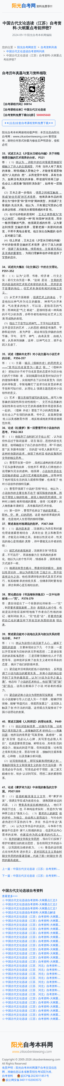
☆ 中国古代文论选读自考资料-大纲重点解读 (28, 912)
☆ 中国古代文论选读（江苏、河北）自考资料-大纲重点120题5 (33, 978)
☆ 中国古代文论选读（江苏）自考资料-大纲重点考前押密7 (33, 937)
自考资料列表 (25, 51)
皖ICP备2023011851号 (33, 1076)
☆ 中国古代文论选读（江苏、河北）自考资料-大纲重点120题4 (33, 982)
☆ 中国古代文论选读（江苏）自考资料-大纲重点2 (32, 1002)
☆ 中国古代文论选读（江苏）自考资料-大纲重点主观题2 (33, 1015)
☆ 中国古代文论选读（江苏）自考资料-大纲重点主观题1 (33, 1019)
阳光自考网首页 (26, 47)
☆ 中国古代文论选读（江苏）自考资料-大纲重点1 (32, 1006)
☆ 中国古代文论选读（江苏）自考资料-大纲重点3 (32, 998)
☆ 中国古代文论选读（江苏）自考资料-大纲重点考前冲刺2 (33, 929)
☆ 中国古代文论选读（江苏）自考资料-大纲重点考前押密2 (33, 957)
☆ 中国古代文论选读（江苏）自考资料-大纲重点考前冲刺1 (33, 933)
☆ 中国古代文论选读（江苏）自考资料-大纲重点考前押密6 (33, 941)
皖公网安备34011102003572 (21, 1080)
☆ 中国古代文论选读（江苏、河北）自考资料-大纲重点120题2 (33, 990)
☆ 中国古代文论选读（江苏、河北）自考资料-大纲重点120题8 (33, 965)
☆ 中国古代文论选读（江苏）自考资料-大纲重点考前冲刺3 (33, 925)
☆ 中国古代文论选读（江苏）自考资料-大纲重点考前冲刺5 (33, 916)
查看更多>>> (10, 896)
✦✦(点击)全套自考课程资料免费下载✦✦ (28, 123)
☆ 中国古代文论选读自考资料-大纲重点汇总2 (29, 904)
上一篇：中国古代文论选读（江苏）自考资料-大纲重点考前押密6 (32, 869)
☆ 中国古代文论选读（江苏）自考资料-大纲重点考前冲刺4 (33, 920)
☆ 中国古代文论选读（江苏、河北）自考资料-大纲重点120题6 (33, 974)
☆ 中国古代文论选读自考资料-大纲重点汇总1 (29, 908)
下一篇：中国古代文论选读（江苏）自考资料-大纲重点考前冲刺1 (32, 876)
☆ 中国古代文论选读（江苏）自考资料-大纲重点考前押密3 (33, 953)
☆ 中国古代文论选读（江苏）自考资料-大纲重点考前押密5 (33, 945)
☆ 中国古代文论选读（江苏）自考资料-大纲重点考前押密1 (33, 961)
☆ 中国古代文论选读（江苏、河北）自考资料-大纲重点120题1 (33, 994)
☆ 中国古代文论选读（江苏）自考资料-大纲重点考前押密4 (33, 949)
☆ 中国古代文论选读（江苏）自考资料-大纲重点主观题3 (33, 1010)
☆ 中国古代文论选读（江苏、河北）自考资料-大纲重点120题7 (33, 970)
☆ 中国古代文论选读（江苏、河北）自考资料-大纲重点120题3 (33, 986)
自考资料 (7, 1076)
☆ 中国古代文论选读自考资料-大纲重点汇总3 (29, 900)
